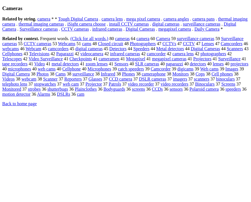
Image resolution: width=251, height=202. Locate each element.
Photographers (143, 43)
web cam (71, 84)
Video (39, 63)
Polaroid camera (204, 89)
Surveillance (229, 58)
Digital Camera (16, 74)
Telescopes (12, 58)
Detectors (117, 48)
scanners (201, 79)
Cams (61, 74)
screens (138, 89)
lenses (218, 63)
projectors (239, 63)
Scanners (235, 48)
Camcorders (231, 43)
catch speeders (131, 68)
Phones (128, 74)
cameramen (109, 58)
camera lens (112, 19)
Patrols (115, 84)
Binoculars (205, 84)
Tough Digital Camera (78, 19)
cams (86, 43)
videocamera (91, 53)
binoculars (225, 79)
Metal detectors (170, 48)
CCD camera (120, 79)
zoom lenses (97, 63)
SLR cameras (147, 63)
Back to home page (19, 103)
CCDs (157, 89)
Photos (42, 74)
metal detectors (65, 63)
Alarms (43, 94)
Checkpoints (81, 58)
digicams (185, 68)
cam (80, 94)
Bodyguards (114, 89)
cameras (122, 38)
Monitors (180, 74)
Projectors (202, 58)
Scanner (50, 79)
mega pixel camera (143, 19)
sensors (176, 89)
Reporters (73, 79)
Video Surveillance (46, 58)
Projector (94, 84)
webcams (10, 48)
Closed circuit (110, 43)
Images (231, 68)
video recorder (141, 84)
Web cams (209, 68)
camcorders (58, 48)
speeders (233, 89)
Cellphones (12, 53)
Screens (228, 84)
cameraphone (153, 74)
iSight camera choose (86, 24)
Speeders (141, 48)
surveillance (83, 74)
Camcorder (161, 68)
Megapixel (135, 58)
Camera (163, 38)
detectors (198, 63)
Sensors (121, 63)
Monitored (11, 89)
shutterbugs (57, 89)
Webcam (33, 48)
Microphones (99, 68)
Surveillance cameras (39, 29)
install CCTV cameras (129, 24)
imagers (180, 79)
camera (43, 19)
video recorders (174, 84)
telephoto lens (14, 84)
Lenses (208, 43)
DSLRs (63, 94)
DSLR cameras (152, 79)
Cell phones (222, 74)
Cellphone (71, 68)
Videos (8, 79)
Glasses (95, 79)
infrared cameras (107, 29)
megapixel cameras (169, 58)
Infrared (108, 74)
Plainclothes (86, 89)
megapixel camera (174, 29)
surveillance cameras (201, 24)
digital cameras (165, 24)
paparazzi (174, 63)
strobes (34, 89)
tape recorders (14, 63)
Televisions (39, 53)
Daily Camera (206, 29)
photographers (213, 53)
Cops (200, 74)
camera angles (176, 19)
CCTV (189, 43)
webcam (28, 79)
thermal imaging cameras (41, 24)
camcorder (156, 53)
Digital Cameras (140, 29)
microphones (19, 68)
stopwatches (45, 84)
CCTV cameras (75, 29)
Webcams (66, 43)
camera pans (203, 19)
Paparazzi (64, 53)
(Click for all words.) (89, 38)
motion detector (16, 94)
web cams (47, 68)
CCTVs (169, 43)
